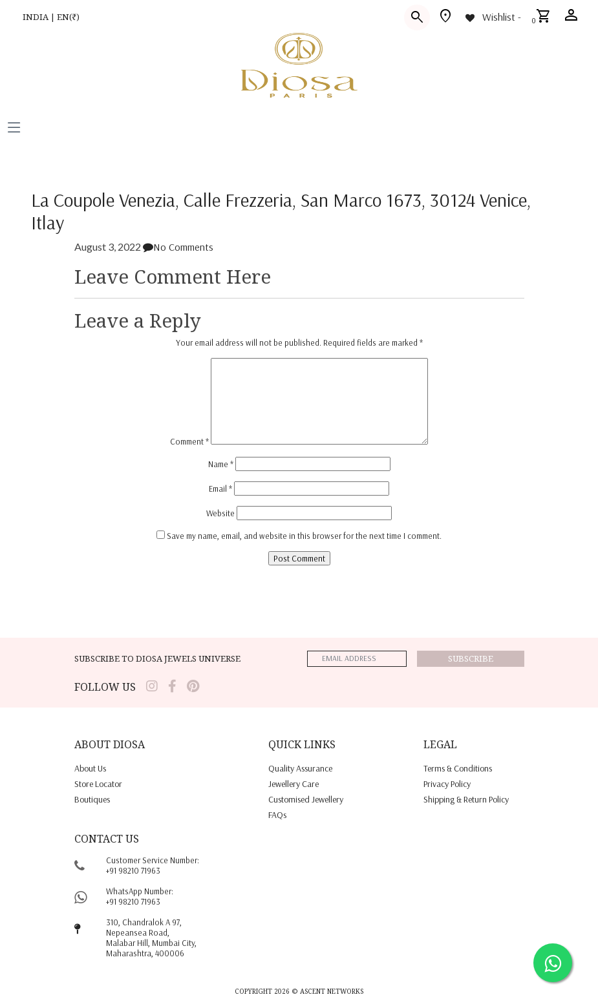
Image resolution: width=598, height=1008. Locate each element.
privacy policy (447, 784)
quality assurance (300, 768)
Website (220, 513)
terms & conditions (457, 768)
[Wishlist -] (492, 16)
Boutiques (92, 799)
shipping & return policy (466, 799)
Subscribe (470, 658)
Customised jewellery (305, 799)
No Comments (178, 246)
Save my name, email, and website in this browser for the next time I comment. (304, 535)
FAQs (277, 815)
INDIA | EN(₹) (51, 17)
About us (90, 768)
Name (220, 464)
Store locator (98, 784)
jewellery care (293, 784)
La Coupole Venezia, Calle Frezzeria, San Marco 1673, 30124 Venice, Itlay (281, 210)
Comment (189, 441)
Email (220, 488)
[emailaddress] (357, 659)
